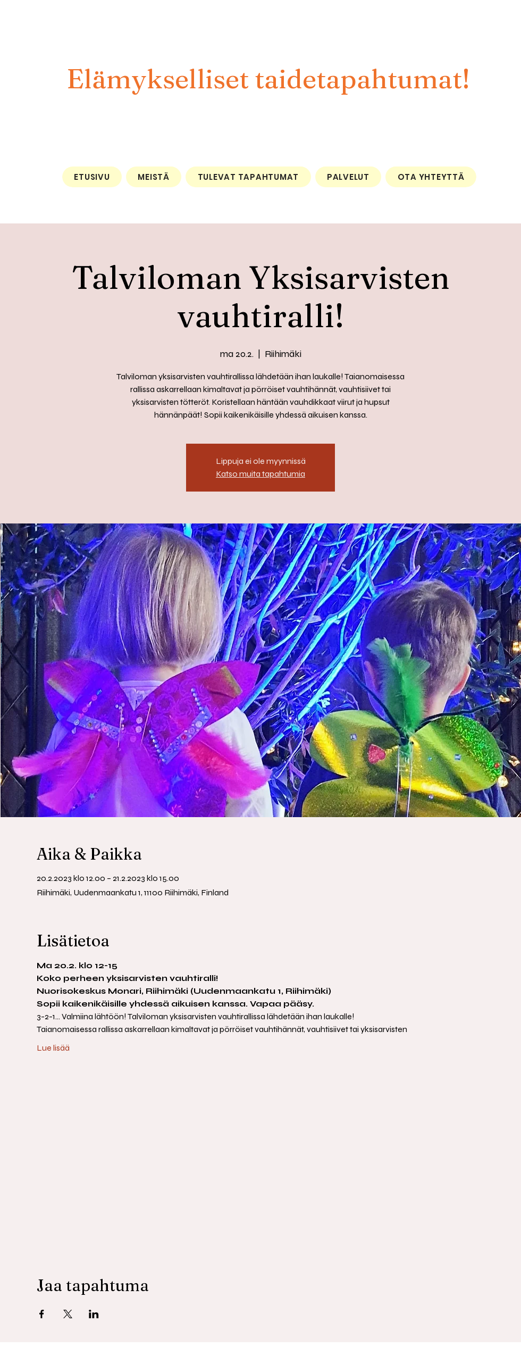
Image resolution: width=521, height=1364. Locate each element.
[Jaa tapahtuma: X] (68, 1314)
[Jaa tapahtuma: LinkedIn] (94, 1314)
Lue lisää (53, 1048)
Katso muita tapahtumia (260, 474)
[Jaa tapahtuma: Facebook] (42, 1314)
